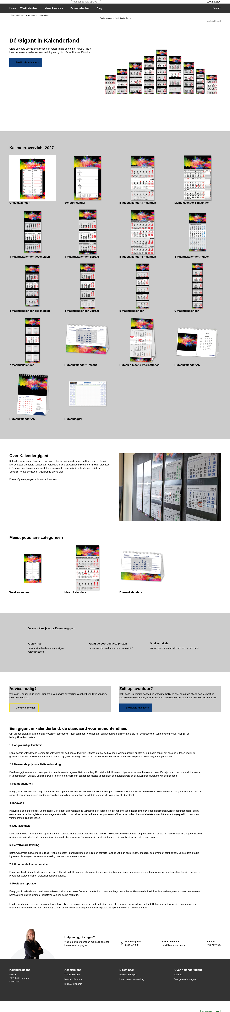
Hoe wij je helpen (128, 974)
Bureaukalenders (79, 8)
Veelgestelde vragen (185, 979)
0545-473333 (132, 945)
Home (12, 8)
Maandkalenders (54, 8)
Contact (217, 8)
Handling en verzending (131, 979)
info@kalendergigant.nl (174, 945)
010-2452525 (214, 945)
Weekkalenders (28, 8)
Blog (99, 8)
